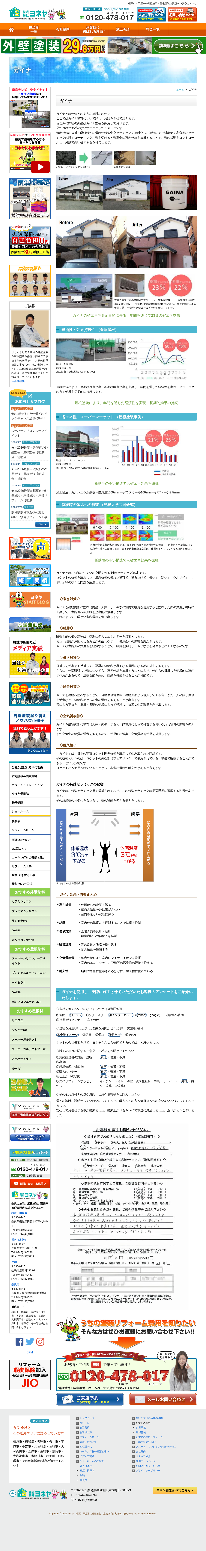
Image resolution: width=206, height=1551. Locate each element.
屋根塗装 (141, 1432)
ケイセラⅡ (19, 982)
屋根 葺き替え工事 (23, 875)
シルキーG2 (19, 1029)
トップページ (87, 1418)
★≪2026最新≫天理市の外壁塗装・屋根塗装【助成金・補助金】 (29, 452)
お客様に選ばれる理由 (93, 29)
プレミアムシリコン (24, 911)
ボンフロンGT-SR (23, 940)
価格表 (16, 821)
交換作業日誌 (20, 793)
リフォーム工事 (21, 866)
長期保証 (17, 802)
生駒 (14, 1262)
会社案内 (63, 29)
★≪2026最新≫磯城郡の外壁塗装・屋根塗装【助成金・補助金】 (29, 473)
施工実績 (123, 29)
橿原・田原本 (19, 1213)
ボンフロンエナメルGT (26, 1001)
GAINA (16, 930)
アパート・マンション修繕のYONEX (156, 1446)
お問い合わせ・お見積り (149, 1466)
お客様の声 (86, 1432)
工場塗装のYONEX (146, 1442)
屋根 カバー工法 (22, 883)
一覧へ (40, 524)
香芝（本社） (19, 1239)
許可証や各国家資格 (24, 776)
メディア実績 (87, 1456)
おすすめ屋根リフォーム (149, 1437)
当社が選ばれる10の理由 (27, 767)
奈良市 (15, 1284)
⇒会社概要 (18, 381)
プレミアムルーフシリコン (29, 972)
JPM (30, 1352)
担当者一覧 (34, 29)
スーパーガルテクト (24, 1039)
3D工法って (19, 848)
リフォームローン (23, 830)
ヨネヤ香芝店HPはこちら (175, 1490)
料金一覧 (153, 29)
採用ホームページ (145, 1461)
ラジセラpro (20, 920)
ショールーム (20, 811)
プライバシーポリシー (148, 1470)
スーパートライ (21, 1058)
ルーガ (16, 1068)
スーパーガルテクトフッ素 (29, 1049)
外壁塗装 (141, 1427)
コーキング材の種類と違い (29, 857)
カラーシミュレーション (27, 785)
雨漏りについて (21, 839)
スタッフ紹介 (143, 1456)
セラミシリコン (21, 901)
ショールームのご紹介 (185, 29)
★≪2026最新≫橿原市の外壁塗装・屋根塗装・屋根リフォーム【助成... (29, 495)
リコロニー (19, 1020)
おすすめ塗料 (143, 1423)
